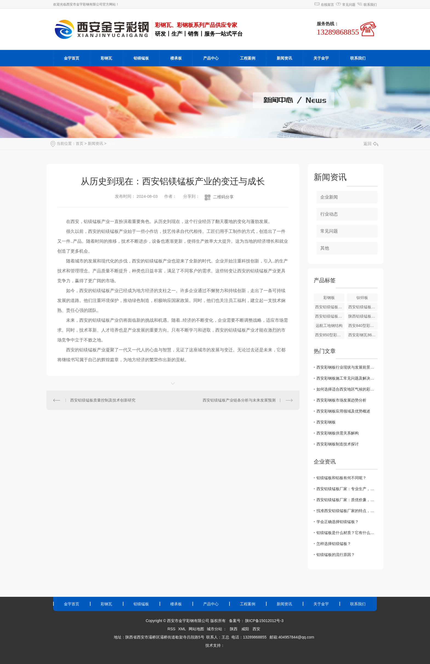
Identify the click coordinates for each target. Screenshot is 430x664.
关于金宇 (321, 58)
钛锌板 (362, 297)
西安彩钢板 (326, 422)
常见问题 (348, 5)
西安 (256, 629)
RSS (172, 629)
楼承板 (176, 58)
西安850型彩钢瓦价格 (329, 335)
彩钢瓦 (106, 58)
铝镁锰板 (141, 58)
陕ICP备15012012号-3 (264, 620)
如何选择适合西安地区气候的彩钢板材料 (347, 389)
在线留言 (327, 5)
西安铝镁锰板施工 (363, 307)
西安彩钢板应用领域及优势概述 (343, 411)
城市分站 (214, 629)
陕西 (233, 629)
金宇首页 (71, 58)
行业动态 (329, 214)
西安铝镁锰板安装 (329, 316)
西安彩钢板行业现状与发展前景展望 (347, 367)
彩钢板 (329, 297)
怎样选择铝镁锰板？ (333, 543)
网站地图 (196, 629)
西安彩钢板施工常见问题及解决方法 (347, 378)
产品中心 (211, 58)
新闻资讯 (284, 58)
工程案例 (247, 58)
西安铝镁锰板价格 (329, 307)
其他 (111, 143)
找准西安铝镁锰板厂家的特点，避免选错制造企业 (347, 510)
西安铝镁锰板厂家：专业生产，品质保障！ (347, 489)
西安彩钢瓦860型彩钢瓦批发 (363, 335)
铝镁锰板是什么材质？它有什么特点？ (347, 532)
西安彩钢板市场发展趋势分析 (341, 400)
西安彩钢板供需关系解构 (337, 433)
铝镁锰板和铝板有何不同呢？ (341, 478)
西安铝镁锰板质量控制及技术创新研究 (102, 400)
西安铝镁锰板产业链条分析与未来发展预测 (239, 400)
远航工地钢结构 (329, 325)
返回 (370, 143)
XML (182, 629)
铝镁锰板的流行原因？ (335, 554)
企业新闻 (329, 197)
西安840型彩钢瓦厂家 (363, 325)
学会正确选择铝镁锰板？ (337, 521)
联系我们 (370, 5)
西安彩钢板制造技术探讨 (337, 444)
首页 (79, 143)
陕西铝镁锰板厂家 (363, 316)
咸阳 (245, 629)
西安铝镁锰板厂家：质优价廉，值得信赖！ (347, 500)
